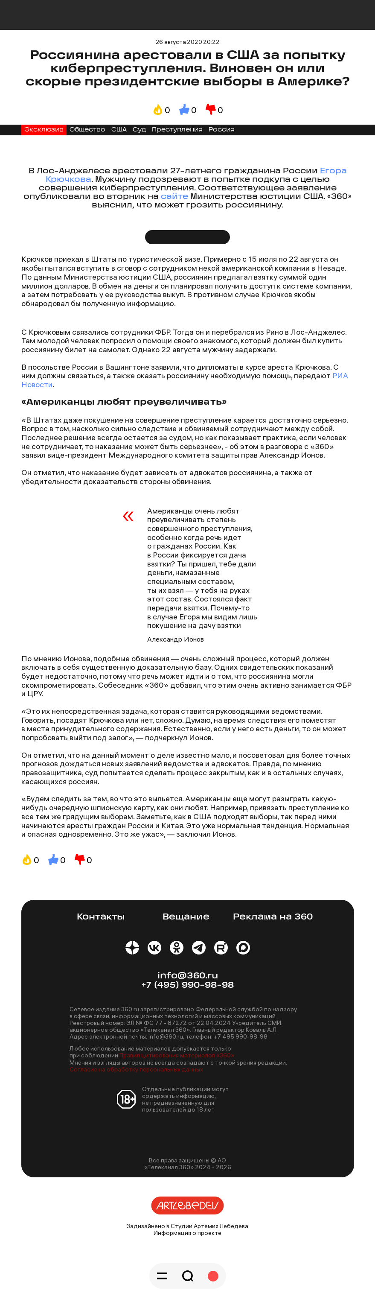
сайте (174, 197)
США (119, 130)
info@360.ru (187, 976)
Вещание (186, 917)
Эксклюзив (44, 130)
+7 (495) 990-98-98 (187, 985)
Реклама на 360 (273, 917)
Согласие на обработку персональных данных (136, 1069)
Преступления (177, 130)
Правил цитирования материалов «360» (176, 1055)
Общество (87, 130)
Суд (139, 130)
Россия (222, 130)
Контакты (101, 917)
